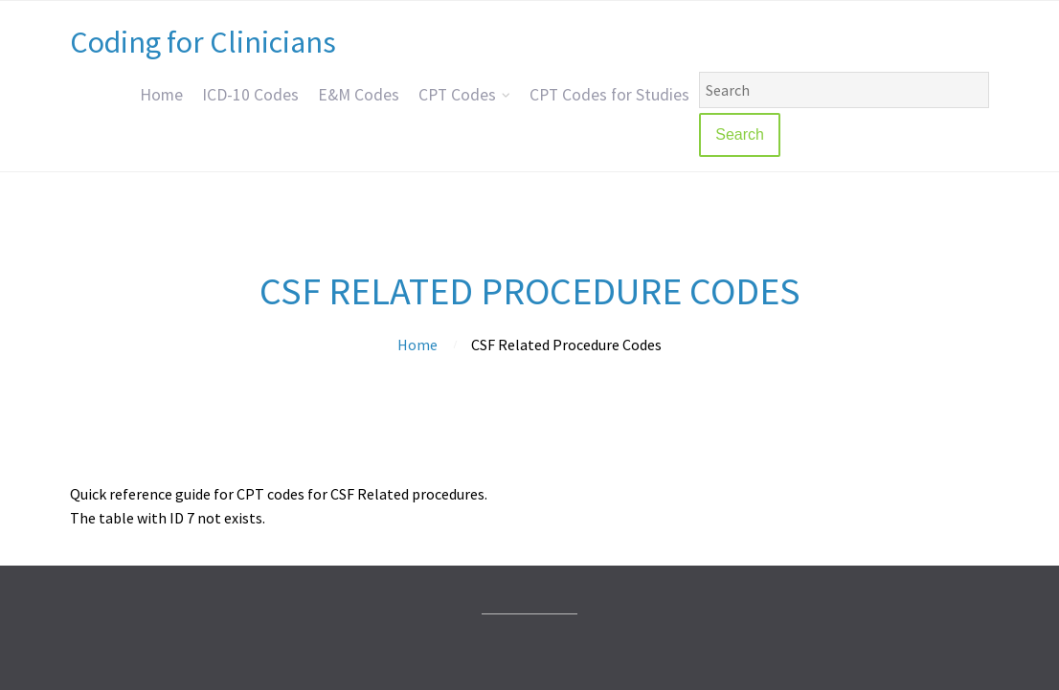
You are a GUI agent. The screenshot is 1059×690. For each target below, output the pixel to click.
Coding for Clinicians (203, 42)
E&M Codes (358, 94)
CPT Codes (457, 94)
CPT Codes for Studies (609, 94)
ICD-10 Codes (250, 94)
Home (161, 94)
